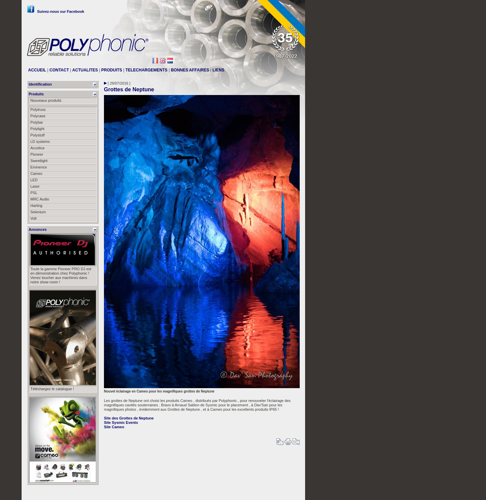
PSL (33, 193)
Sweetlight (39, 161)
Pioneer (36, 154)
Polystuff (37, 135)
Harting (36, 206)
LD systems (40, 141)
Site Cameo (114, 427)
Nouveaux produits (45, 100)
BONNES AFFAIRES (190, 70)
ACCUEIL (37, 70)
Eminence (38, 167)
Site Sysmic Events (121, 422)
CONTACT (59, 70)
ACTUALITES (85, 70)
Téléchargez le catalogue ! (52, 389)
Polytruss (38, 109)
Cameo (36, 173)
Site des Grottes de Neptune (129, 418)
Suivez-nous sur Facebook (55, 11)
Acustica (37, 148)
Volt (33, 218)
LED (33, 180)
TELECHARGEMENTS (147, 70)
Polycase (38, 116)
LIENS (218, 70)
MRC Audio (39, 199)
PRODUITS (111, 70)
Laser (35, 186)
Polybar (36, 122)
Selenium (38, 212)
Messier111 (290, 492)
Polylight (37, 129)
